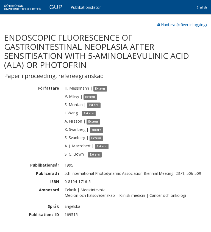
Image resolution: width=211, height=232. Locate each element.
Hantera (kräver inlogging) (182, 24)
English (202, 7)
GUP (55, 7)
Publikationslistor (86, 7)
